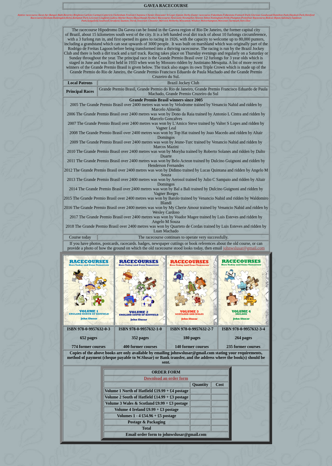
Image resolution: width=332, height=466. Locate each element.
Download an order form (166, 378)
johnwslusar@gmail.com (244, 248)
